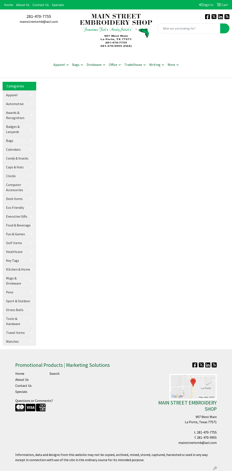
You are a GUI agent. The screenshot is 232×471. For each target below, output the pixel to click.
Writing (154, 64)
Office (113, 64)
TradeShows (133, 64)
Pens (9, 292)
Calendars (13, 149)
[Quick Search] (188, 28)
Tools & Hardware (13, 321)
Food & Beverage (18, 225)
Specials (58, 5)
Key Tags (12, 260)
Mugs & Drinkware (13, 280)
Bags (75, 64)
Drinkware (94, 64)
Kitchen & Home (18, 269)
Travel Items (15, 332)
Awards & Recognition (15, 115)
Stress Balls (14, 310)
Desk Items (14, 199)
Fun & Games (15, 234)
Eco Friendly (15, 207)
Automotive (15, 104)
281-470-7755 (38, 16)
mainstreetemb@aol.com (39, 21)
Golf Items (14, 243)
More (171, 64)
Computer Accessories (14, 187)
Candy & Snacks (17, 158)
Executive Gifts (16, 216)
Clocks (11, 176)
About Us (23, 5)
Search (54, 373)
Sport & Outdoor (18, 301)
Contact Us (41, 5)
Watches (12, 341)
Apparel (59, 64)
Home (8, 5)
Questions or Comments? (34, 400)
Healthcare (14, 251)
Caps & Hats (15, 167)
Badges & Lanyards (13, 129)
